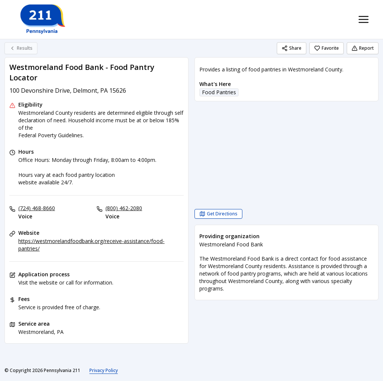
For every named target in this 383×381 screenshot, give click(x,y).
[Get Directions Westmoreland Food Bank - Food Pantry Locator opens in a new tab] (218, 214)
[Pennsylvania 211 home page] (41, 19)
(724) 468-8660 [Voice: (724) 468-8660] (36, 208)
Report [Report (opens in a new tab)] (363, 48)
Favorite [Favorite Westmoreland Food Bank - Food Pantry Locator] (326, 48)
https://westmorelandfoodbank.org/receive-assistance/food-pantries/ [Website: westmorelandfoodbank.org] (91, 244)
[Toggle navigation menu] (364, 19)
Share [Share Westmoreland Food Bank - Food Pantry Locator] (291, 48)
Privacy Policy (103, 370)
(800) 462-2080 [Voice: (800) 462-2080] (123, 208)
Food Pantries (219, 92)
